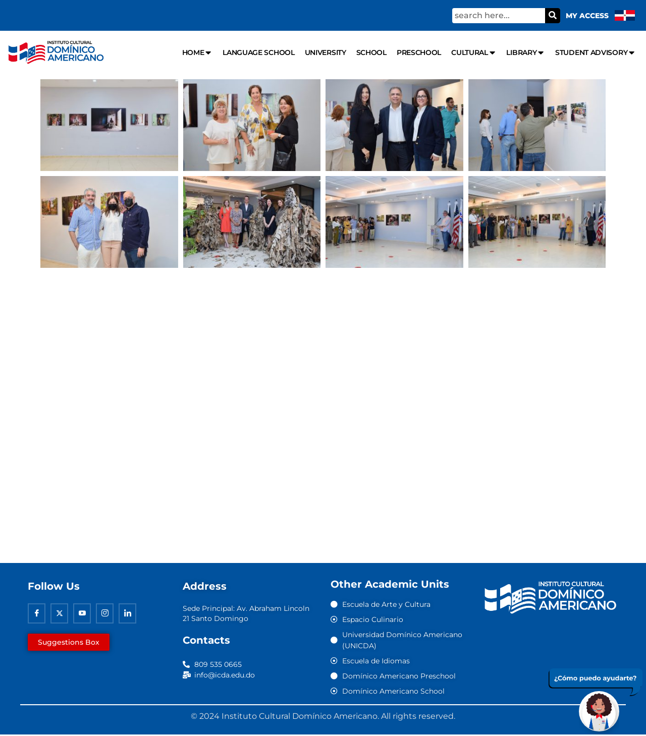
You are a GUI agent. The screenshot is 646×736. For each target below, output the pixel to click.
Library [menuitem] (525, 53)
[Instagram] (105, 615)
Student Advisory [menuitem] (595, 53)
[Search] (552, 15)
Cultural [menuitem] (473, 53)
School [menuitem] (371, 52)
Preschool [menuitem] (419, 52)
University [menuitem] (325, 52)
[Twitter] (59, 615)
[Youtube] (82, 615)
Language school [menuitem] (259, 52)
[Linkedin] (127, 615)
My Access (587, 15)
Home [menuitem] (197, 53)
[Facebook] (36, 615)
